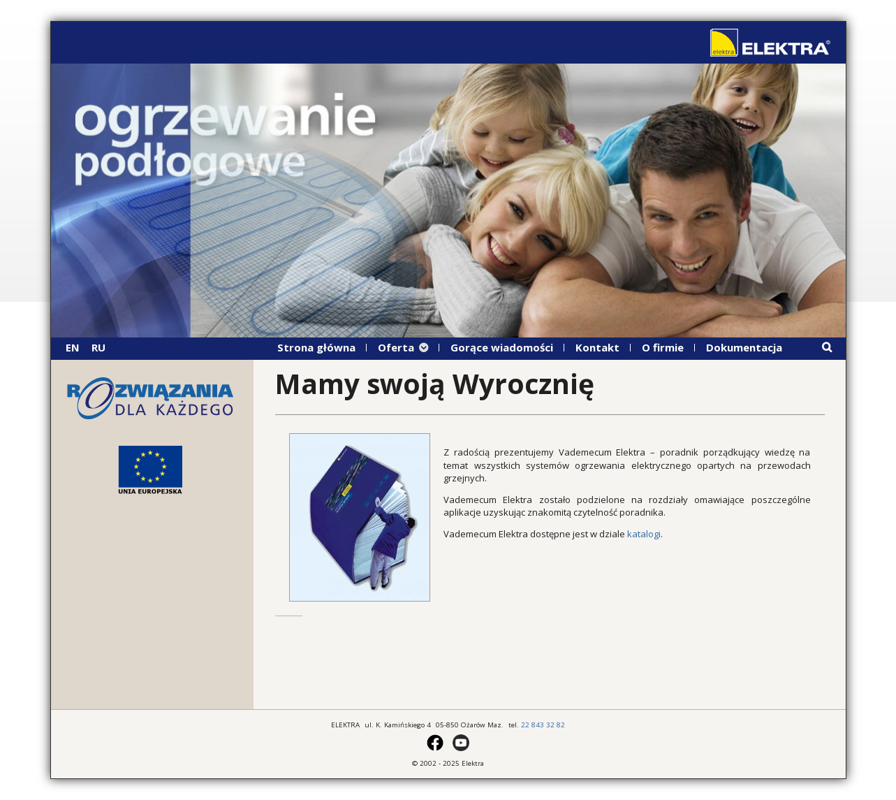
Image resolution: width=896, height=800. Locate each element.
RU (98, 347)
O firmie (663, 347)
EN (73, 347)
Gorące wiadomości (501, 347)
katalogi (644, 534)
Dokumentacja (744, 347)
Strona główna (316, 347)
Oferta (396, 347)
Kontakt (597, 347)
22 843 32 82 (543, 724)
